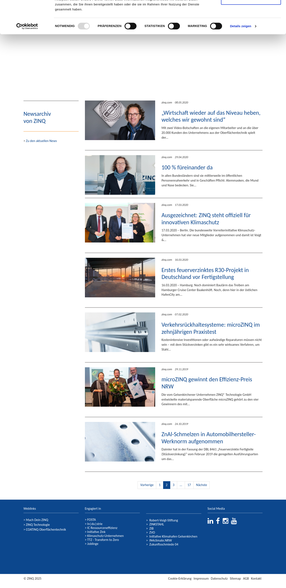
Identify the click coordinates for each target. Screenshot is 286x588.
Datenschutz (219, 578)
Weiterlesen (172, 146)
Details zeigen (240, 57)
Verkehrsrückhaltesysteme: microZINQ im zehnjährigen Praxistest (210, 328)
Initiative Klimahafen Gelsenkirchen (173, 536)
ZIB (151, 528)
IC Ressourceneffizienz (102, 528)
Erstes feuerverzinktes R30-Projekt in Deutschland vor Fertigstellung (205, 273)
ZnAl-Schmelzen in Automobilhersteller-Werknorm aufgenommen (208, 438)
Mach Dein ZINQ (37, 520)
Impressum (201, 578)
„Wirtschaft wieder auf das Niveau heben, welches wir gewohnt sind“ (210, 116)
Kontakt (256, 578)
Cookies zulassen (251, 11)
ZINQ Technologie (38, 525)
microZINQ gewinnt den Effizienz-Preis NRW (206, 383)
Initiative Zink (96, 532)
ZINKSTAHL (156, 524)
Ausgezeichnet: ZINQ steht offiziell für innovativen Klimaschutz (206, 218)
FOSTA (91, 520)
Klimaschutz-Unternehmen (105, 536)
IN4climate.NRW (160, 540)
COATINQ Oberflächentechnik (46, 529)
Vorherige (146, 485)
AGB (246, 578)
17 (189, 485)
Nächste (201, 485)
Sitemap (235, 578)
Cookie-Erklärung (179, 578)
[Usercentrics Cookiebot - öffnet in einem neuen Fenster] (27, 57)
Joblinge (92, 544)
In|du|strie (95, 524)
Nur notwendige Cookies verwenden (251, 27)
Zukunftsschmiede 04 (163, 544)
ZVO (152, 532)
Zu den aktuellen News (41, 141)
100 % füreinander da (187, 167)
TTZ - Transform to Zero (103, 540)
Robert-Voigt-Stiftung (163, 520)
